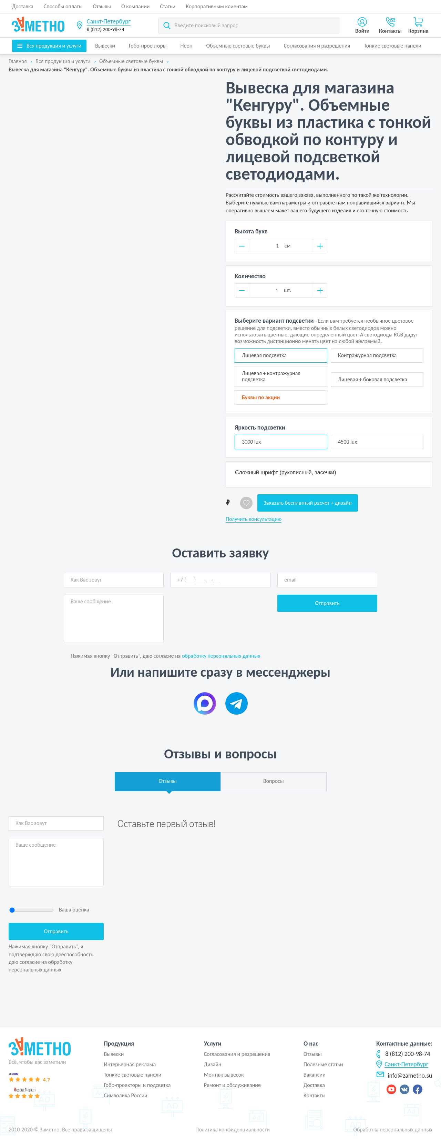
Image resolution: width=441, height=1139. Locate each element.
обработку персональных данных (221, 656)
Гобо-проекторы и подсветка (137, 1085)
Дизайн (213, 1064)
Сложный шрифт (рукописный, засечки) (285, 472)
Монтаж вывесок (224, 1074)
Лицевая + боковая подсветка (372, 379)
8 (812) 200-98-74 (105, 29)
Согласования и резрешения (237, 1054)
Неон (187, 45)
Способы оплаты (63, 6)
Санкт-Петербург (109, 21)
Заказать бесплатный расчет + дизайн (308, 503)
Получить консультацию (253, 519)
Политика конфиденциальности (232, 1129)
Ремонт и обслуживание (232, 1085)
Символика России (125, 1095)
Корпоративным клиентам (217, 6)
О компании (135, 6)
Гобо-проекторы (148, 45)
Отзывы (102, 6)
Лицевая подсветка (264, 355)
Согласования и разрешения (317, 45)
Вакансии (315, 1074)
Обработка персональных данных (392, 1129)
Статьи (168, 6)
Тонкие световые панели (392, 45)
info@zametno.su (404, 1075)
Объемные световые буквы (238, 45)
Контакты (315, 1095)
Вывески (105, 45)
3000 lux (251, 442)
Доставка (22, 6)
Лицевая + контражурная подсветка (271, 376)
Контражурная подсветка (367, 355)
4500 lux (347, 442)
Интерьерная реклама (130, 1064)
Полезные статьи (323, 1064)
